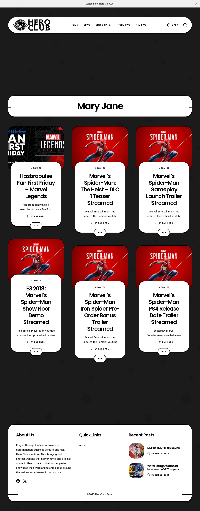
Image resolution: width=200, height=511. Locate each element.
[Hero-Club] (31, 25)
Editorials (103, 25)
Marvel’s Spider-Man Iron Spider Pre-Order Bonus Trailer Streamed (100, 312)
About (82, 445)
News (86, 25)
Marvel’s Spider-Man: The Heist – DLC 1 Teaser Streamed (100, 189)
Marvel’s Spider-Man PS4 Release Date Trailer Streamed (164, 308)
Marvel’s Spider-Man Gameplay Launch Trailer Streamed (164, 189)
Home (74, 25)
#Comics (36, 168)
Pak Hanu (39, 216)
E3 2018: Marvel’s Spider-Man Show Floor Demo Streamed (36, 305)
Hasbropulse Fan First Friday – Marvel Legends (36, 186)
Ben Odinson (162, 453)
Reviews (141, 25)
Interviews (123, 25)
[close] (196, 3)
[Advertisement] (100, 64)
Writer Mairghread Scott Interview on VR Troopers (163, 467)
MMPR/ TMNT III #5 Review (163, 448)
